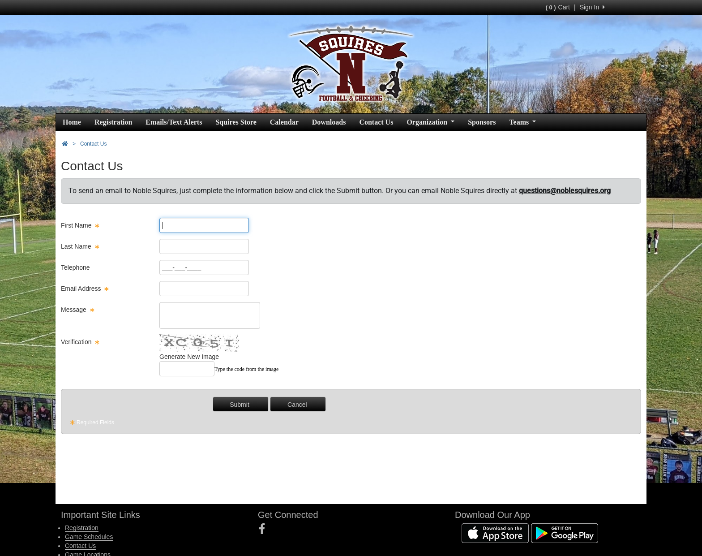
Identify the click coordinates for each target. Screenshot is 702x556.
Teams (522, 122)
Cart (558, 7)
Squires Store (235, 122)
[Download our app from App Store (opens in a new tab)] (495, 532)
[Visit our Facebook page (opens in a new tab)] (265, 529)
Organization (430, 122)
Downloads (329, 122)
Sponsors (482, 122)
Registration (113, 122)
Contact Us (376, 122)
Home (72, 122)
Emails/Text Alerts (174, 122)
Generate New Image (189, 356)
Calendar (284, 122)
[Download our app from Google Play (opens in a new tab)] (564, 532)
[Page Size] (204, 225)
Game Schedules (89, 536)
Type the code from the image (246, 369)
